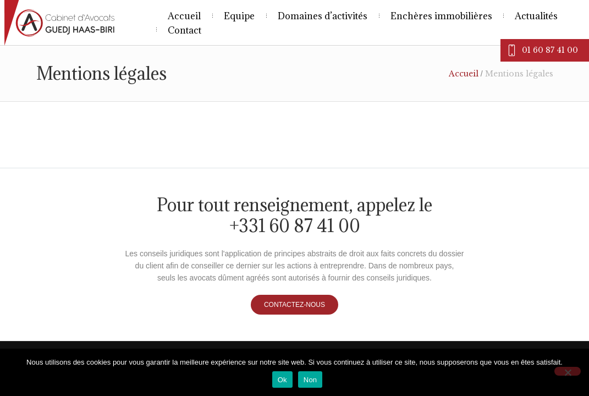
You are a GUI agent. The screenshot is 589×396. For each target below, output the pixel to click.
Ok (282, 380)
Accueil (463, 74)
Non (310, 380)
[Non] (567, 371)
